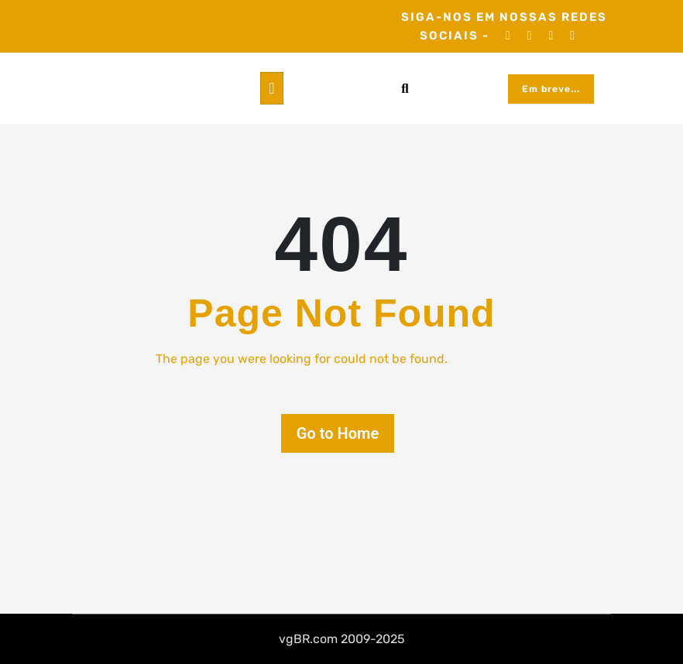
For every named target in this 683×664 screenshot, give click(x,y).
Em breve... (551, 89)
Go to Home (338, 433)
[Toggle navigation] (271, 88)
